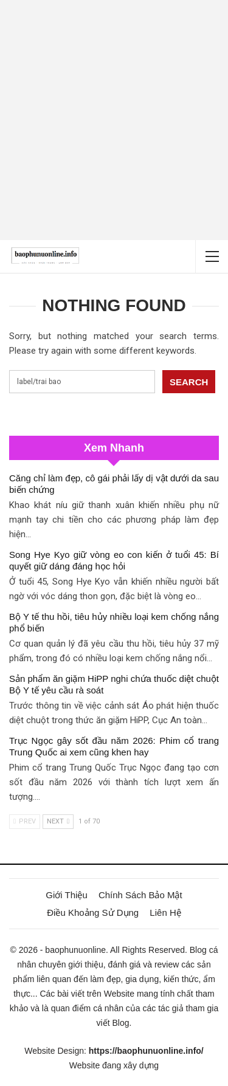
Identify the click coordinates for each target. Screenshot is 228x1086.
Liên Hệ (165, 912)
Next (58, 821)
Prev (24, 821)
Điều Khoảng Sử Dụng (93, 912)
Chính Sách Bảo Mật (140, 895)
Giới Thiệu (66, 895)
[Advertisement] (114, 120)
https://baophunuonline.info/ (146, 1051)
